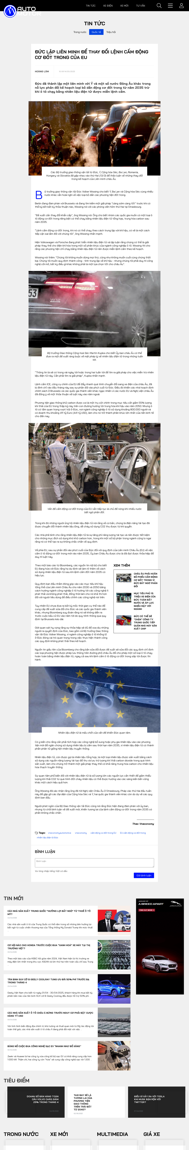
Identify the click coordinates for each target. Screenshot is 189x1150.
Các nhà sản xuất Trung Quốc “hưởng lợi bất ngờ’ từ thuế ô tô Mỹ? (49, 913)
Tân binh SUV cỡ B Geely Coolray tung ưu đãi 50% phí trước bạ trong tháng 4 (48, 981)
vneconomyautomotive (59, 833)
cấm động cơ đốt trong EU (103, 833)
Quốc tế (96, 32)
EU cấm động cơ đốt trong (133, 833)
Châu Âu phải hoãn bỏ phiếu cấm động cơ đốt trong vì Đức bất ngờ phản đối (146, 580)
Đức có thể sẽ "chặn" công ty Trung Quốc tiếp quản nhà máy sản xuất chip (145, 622)
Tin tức (91, 5)
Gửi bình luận (144, 875)
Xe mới (124, 5)
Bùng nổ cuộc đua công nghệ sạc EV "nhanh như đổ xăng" (44, 1046)
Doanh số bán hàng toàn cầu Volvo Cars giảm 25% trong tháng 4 (43, 1099)
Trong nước (79, 32)
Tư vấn (140, 5)
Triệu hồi (111, 32)
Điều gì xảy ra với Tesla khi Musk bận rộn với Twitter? (149, 1099)
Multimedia (112, 1134)
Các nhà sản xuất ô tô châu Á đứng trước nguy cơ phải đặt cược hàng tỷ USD (50, 1014)
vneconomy (81, 833)
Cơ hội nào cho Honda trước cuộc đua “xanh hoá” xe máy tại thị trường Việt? (48, 947)
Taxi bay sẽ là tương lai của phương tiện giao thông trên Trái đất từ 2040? (83, 1102)
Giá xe (152, 1134)
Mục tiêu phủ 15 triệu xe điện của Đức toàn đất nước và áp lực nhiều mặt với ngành (145, 601)
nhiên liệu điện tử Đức (47, 837)
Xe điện (108, 5)
